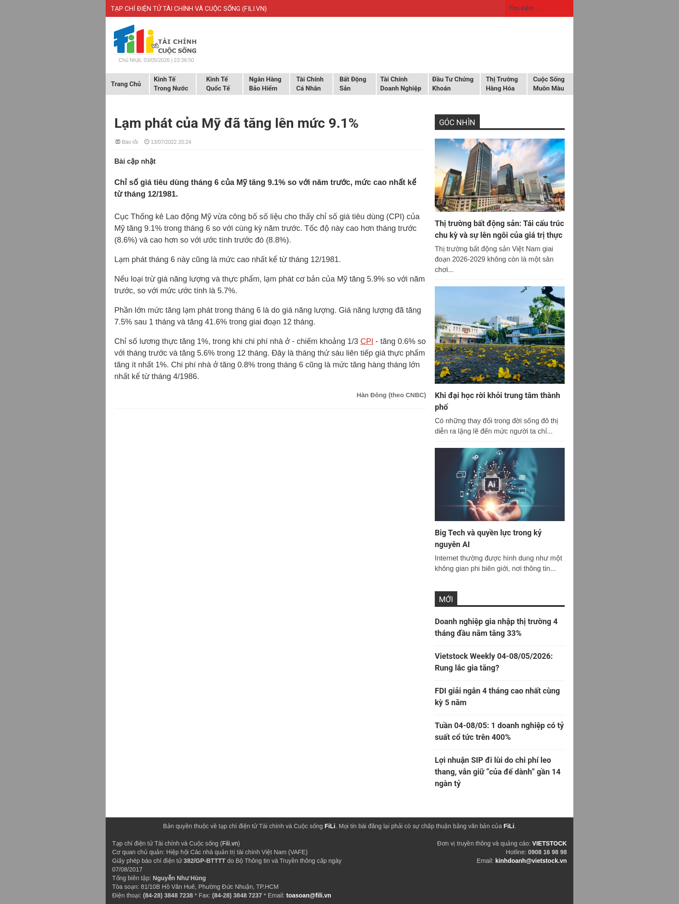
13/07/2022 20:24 (167, 141)
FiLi (330, 826)
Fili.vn (230, 843)
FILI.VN (254, 9)
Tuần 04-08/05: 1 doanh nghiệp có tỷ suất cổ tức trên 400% (499, 731)
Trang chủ (126, 84)
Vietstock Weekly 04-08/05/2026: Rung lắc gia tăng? (494, 661)
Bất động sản (353, 83)
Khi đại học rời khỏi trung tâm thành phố (497, 401)
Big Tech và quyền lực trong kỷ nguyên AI (488, 538)
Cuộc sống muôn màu (549, 83)
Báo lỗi (126, 141)
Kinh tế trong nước (171, 83)
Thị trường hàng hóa (502, 83)
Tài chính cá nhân (309, 83)
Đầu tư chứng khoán (453, 83)
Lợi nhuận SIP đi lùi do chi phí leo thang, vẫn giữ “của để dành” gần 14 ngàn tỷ (498, 771)
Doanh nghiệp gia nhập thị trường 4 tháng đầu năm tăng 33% (496, 627)
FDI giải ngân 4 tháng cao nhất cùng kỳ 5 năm (497, 696)
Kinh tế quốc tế (218, 83)
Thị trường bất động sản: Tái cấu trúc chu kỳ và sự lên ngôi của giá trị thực (499, 229)
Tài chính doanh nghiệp (400, 83)
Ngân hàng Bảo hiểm (265, 83)
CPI (366, 341)
